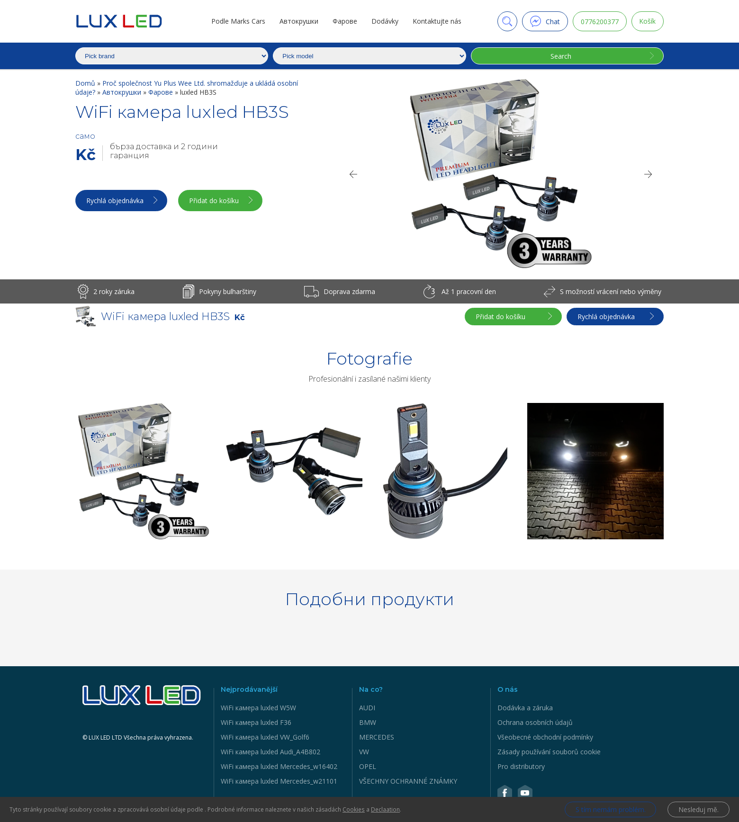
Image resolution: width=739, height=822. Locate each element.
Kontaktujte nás (437, 21)
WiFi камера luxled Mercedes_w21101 (279, 781)
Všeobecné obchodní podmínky (545, 737)
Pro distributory (521, 766)
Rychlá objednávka (115, 200)
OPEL (367, 766)
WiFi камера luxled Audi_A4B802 (270, 751)
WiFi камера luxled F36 (256, 722)
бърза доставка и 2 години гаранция (164, 151)
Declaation (384, 809)
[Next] (648, 174)
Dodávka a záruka (525, 707)
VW (364, 751)
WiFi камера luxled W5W (258, 707)
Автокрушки (298, 21)
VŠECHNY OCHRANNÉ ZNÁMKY (408, 781)
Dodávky (384, 21)
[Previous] (352, 174)
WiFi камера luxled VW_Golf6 (265, 737)
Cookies (353, 809)
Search (560, 56)
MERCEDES (376, 737)
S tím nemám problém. (610, 809)
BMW (367, 722)
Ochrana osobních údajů (535, 722)
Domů (86, 83)
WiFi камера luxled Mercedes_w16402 (279, 766)
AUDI (367, 707)
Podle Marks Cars (238, 21)
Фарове (345, 21)
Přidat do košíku (215, 200)
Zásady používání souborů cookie (549, 751)
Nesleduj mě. (698, 809)
